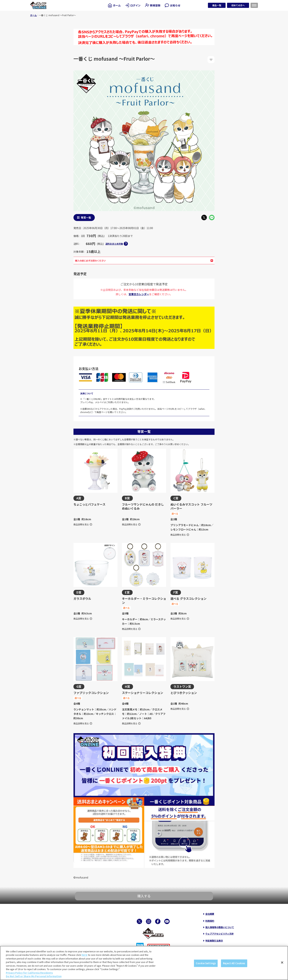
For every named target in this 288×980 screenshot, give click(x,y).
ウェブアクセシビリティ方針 (219, 933)
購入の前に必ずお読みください (144, 260)
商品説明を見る (82, 524)
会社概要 (209, 913)
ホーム (33, 15)
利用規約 (209, 920)
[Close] (282, 962)
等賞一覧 (86, 217)
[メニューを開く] (254, 5)
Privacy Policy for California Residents (29, 973)
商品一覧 (216, 5)
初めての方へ (238, 5)
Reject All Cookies (234, 963)
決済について (86, 393)
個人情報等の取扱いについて (219, 927)
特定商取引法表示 (214, 940)
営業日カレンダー (139, 294)
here (84, 955)
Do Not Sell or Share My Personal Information (34, 976)
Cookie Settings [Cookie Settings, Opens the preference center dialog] (206, 963)
